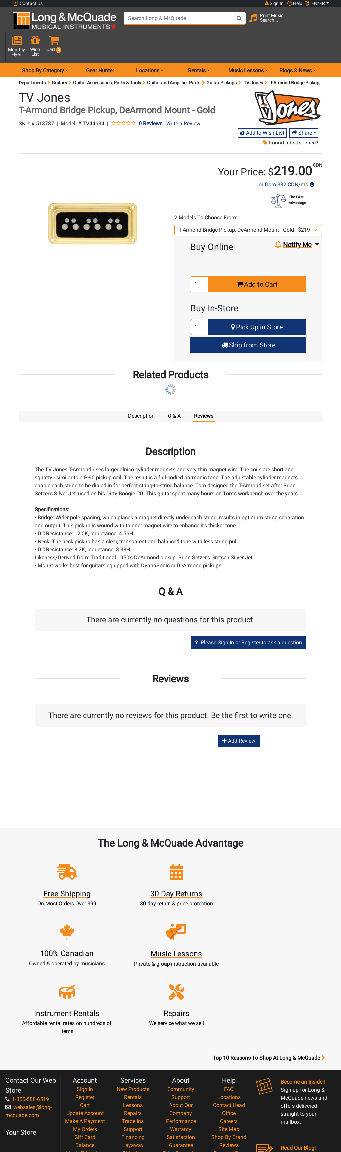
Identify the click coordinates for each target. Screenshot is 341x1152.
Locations (229, 1014)
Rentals (133, 1014)
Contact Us (28, 3)
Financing (133, 1054)
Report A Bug (229, 1070)
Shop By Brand (228, 1054)
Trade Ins (133, 1038)
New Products (133, 1006)
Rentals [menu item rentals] (197, 48)
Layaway (133, 1062)
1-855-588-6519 (27, 1016)
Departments (32, 60)
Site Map (228, 1046)
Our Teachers (181, 1110)
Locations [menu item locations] (147, 48)
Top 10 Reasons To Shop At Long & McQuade (268, 975)
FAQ (229, 1006)
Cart (85, 1022)
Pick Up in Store (257, 305)
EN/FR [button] (315, 3)
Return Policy (181, 1102)
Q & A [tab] (174, 393)
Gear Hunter (100, 48)
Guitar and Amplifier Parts (173, 60)
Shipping (132, 1070)
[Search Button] (231, 23)
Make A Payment (85, 1038)
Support (133, 1046)
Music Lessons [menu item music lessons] (246, 48)
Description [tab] (141, 393)
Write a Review (183, 101)
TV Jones (253, 60)
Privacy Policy (181, 1094)
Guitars (59, 60)
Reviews (229, 1062)
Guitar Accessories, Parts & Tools (107, 60)
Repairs (133, 1030)
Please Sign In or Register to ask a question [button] (248, 619)
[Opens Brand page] (287, 85)
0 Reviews (150, 101)
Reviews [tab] (203, 393)
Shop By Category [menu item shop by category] (43, 48)
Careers (229, 1038)
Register (84, 1014)
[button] (327, 24)
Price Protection (181, 1070)
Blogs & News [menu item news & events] (295, 48)
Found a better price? (290, 120)
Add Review (238, 718)
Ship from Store (248, 323)
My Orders (85, 1046)
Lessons (133, 1022)
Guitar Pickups (221, 60)
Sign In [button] (274, 3)
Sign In (85, 1006)
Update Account (85, 1030)
